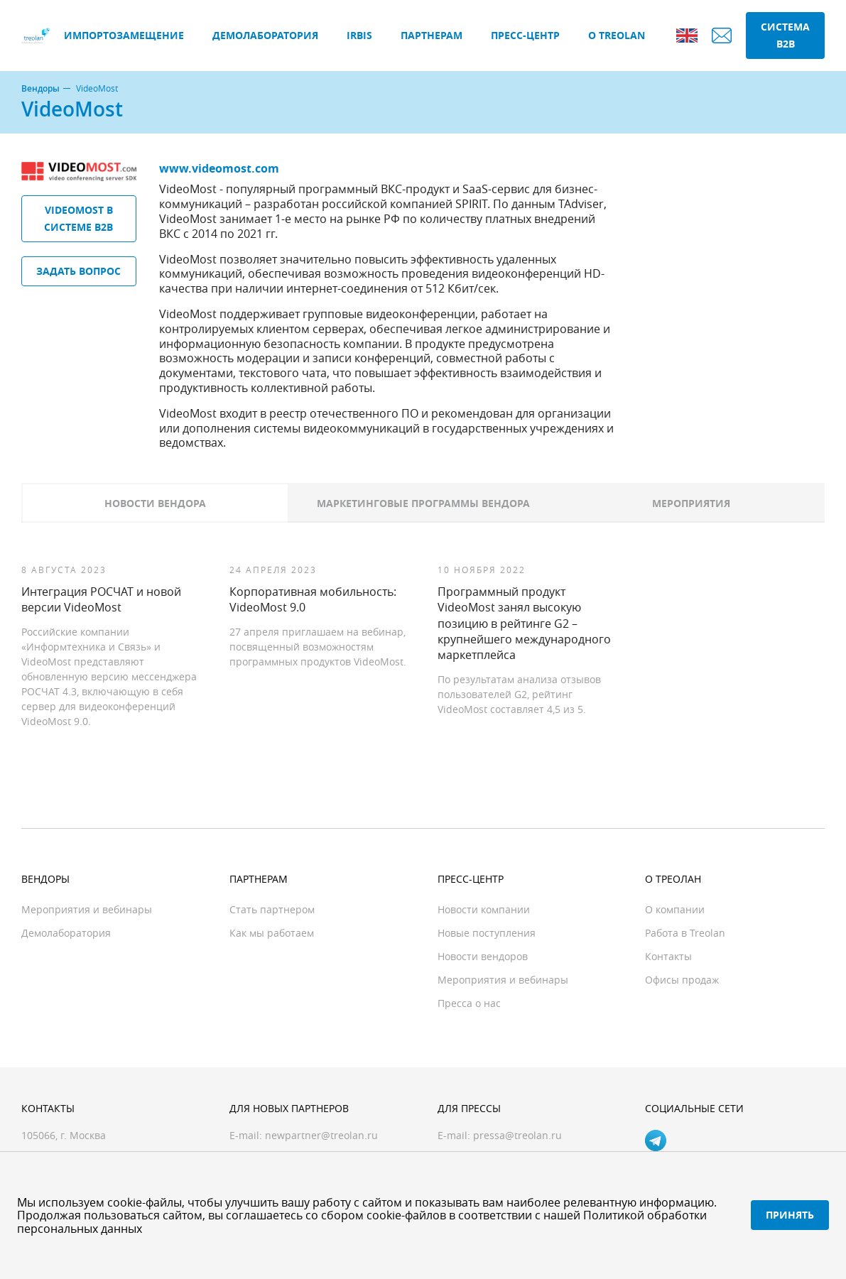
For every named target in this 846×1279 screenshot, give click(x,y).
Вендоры (40, 89)
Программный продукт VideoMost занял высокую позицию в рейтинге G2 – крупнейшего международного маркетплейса (524, 623)
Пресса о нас (469, 1003)
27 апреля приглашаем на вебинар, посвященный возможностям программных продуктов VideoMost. (317, 646)
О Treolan (616, 35)
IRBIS (359, 35)
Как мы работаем (271, 933)
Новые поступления (487, 933)
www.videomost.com (219, 168)
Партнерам (431, 35)
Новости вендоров (483, 956)
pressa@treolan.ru (517, 1135)
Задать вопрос (78, 271)
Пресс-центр (525, 35)
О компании (675, 909)
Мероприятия (691, 503)
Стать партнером (272, 909)
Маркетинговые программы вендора (423, 503)
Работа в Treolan (685, 933)
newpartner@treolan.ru (321, 1135)
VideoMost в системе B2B (78, 218)
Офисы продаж (682, 979)
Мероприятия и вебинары (86, 909)
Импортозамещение (124, 35)
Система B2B (785, 35)
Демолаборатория (265, 35)
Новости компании (484, 909)
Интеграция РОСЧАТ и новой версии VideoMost (101, 599)
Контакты (668, 956)
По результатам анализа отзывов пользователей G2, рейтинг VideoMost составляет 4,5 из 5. (519, 694)
